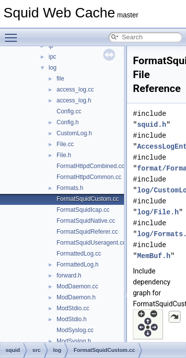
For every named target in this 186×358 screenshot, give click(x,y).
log (53, 67)
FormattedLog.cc (79, 253)
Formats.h (70, 187)
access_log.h (74, 100)
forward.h (69, 275)
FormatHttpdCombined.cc (90, 166)
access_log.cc (75, 89)
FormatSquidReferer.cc (87, 231)
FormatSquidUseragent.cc (91, 242)
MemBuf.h (153, 256)
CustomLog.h (74, 133)
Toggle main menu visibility (13, 33)
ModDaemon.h (76, 297)
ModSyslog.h (74, 341)
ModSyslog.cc (75, 330)
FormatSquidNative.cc (86, 220)
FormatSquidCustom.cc (88, 198)
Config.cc (69, 111)
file (60, 78)
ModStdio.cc (73, 308)
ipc (52, 56)
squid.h (151, 124)
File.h (64, 155)
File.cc (65, 144)
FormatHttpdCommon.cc (89, 177)
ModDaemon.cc (77, 286)
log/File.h (158, 212)
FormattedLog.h (78, 264)
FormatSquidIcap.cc (83, 209)
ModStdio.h (72, 319)
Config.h (68, 122)
